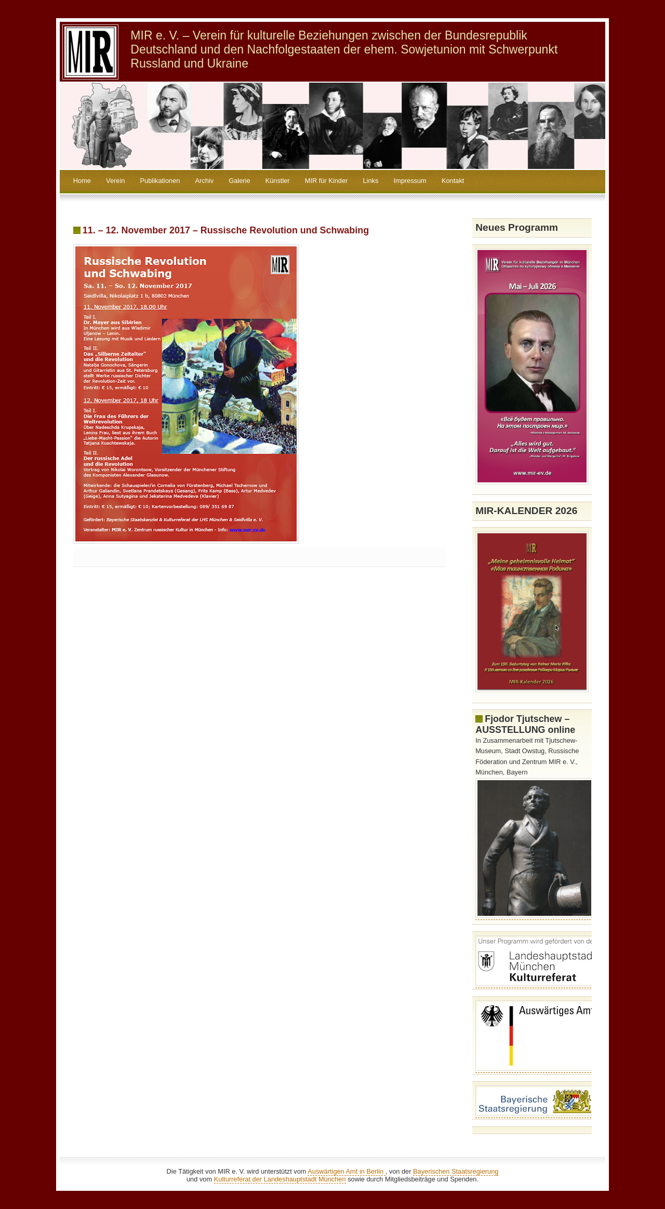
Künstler (277, 181)
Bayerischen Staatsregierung (455, 1171)
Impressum (409, 181)
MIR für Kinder (326, 181)
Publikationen (160, 181)
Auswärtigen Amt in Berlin (346, 1171)
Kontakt (453, 181)
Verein (115, 181)
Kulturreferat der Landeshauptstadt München (280, 1179)
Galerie (239, 181)
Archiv (204, 181)
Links (370, 181)
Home (82, 181)
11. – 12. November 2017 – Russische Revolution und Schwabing (226, 230)
